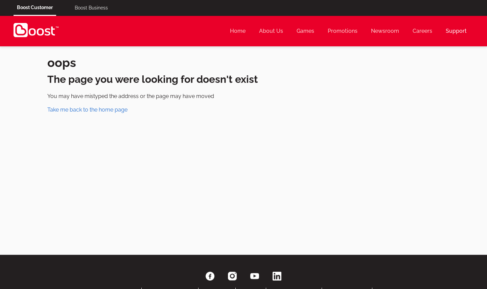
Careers (422, 31)
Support (456, 31)
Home (238, 31)
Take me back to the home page (87, 109)
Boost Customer (35, 7)
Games (305, 31)
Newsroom (385, 31)
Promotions (342, 31)
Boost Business (91, 7)
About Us (271, 31)
